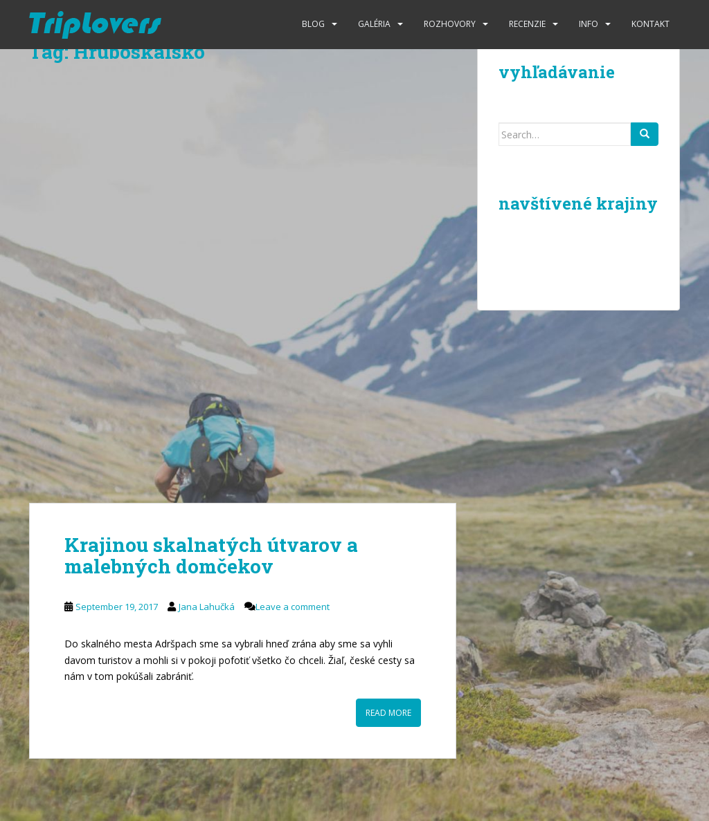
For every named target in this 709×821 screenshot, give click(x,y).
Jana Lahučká (207, 606)
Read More (388, 713)
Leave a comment (292, 606)
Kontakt (650, 24)
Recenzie (527, 24)
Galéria (374, 24)
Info (588, 24)
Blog (313, 24)
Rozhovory (450, 24)
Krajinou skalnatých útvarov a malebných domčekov (211, 555)
